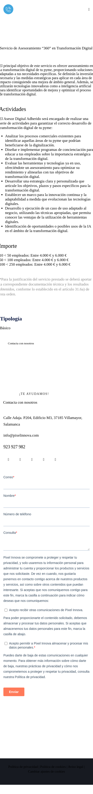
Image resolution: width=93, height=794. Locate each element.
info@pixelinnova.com (21, 435)
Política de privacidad (23, 767)
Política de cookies (53, 767)
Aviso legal (75, 767)
